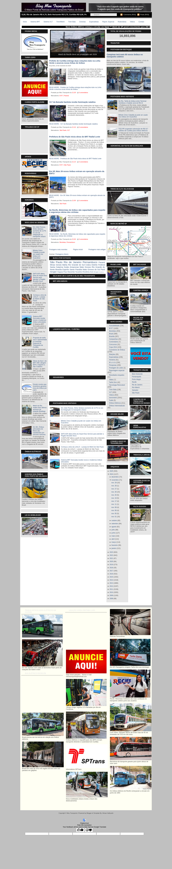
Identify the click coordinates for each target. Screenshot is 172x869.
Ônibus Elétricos (115, 403)
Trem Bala (72, 22)
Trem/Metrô (60, 22)
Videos (132, 22)
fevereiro (115, 545)
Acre (91, 272)
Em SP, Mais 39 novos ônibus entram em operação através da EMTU (76, 172)
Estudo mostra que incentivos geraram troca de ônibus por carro (40, 387)
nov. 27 (114, 489)
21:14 (74, 162)
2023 (111, 552)
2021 (111, 558)
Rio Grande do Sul (76, 265)
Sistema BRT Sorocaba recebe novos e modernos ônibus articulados (39, 319)
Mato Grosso (85, 267)
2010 (111, 592)
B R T (61, 95)
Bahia (64, 265)
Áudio (111, 400)
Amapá (96, 272)
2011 (111, 589)
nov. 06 (114, 510)
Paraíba (78, 269)
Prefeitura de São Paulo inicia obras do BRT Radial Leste (74, 137)
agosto (114, 527)
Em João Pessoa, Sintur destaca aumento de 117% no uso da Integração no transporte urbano (39, 231)
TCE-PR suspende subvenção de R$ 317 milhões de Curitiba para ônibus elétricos (133, 130)
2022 (111, 555)
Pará (103, 269)
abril (113, 539)
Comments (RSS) (129, 15)
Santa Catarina (56, 267)
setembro (115, 524)
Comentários (113, 342)
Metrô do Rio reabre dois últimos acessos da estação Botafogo (39, 408)
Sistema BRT (35, 22)
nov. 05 (114, 513)
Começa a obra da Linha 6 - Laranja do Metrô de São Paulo (39, 298)
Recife (134, 382)
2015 (111, 577)
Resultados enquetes (116, 375)
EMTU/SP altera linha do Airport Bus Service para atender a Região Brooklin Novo (40, 277)
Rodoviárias (122, 22)
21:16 (74, 127)
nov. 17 (114, 501)
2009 (111, 595)
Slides (111, 380)
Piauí (65, 272)
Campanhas (113, 339)
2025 (111, 471)
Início (25, 22)
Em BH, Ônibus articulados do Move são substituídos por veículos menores (39, 431)
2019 (111, 565)
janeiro (114, 548)
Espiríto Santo (68, 269)
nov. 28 (114, 486)
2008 (111, 598)
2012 (111, 586)
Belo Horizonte (137, 374)
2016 (111, 574)
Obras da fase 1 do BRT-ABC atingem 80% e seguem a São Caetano (40, 364)
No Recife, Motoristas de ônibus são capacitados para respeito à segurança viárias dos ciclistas (77, 211)
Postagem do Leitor (116, 368)
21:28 (74, 92)
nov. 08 (114, 507)
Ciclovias (82, 22)
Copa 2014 (113, 347)
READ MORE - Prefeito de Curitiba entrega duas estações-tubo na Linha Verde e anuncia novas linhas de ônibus (75, 88)
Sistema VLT (48, 22)
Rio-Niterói (136, 387)
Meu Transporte (72, 813)
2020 (111, 561)
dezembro (115, 477)
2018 (111, 568)
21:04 (74, 239)
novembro (115, 480)
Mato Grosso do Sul (91, 269)
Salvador (135, 390)
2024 (111, 474)
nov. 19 (114, 498)
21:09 (74, 200)
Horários (112, 360)
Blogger (89, 813)
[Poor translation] (89, 830)
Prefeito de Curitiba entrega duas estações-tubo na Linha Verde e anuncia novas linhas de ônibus (74, 62)
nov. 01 (114, 517)
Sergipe (53, 272)
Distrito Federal (98, 265)
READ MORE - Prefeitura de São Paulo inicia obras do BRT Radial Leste (75, 159)
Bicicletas (63, 242)
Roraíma (101, 272)
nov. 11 (114, 504)
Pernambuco (71, 242)
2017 (111, 571)
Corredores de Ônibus (117, 350)
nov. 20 (114, 495)
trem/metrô (113, 398)
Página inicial (78, 249)
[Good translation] (80, 830)
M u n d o (112, 362)
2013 (111, 583)
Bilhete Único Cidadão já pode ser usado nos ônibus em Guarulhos (39, 254)
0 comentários (83, 92)
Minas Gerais (56, 265)
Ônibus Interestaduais (117, 406)
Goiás (66, 267)
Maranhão (71, 272)
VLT (68, 130)
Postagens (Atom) (61, 254)
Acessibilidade (114, 326)
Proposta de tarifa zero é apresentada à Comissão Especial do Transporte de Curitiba (40, 342)
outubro (114, 520)
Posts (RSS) (144, 15)
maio (113, 536)
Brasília (58, 269)
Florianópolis (136, 377)
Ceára (88, 265)
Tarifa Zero (113, 382)
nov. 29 (114, 483)
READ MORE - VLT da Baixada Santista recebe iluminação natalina (73, 124)
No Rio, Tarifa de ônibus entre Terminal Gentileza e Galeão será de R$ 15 (132, 102)
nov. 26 (114, 492)
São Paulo (63, 130)
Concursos (113, 344)
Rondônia (86, 272)
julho (113, 530)
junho (113, 533)
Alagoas (60, 272)
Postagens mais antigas (97, 249)
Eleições (112, 354)
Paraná (66, 95)
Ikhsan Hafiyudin (107, 813)
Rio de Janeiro (72, 262)
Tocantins (78, 272)
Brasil (111, 334)
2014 (111, 580)
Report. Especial (108, 22)
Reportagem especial (116, 370)
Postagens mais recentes (58, 249)
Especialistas (94, 22)
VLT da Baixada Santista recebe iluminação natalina (72, 102)
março (114, 542)
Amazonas (74, 267)
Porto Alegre (136, 379)
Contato (141, 22)
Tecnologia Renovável (117, 385)
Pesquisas (113, 365)
